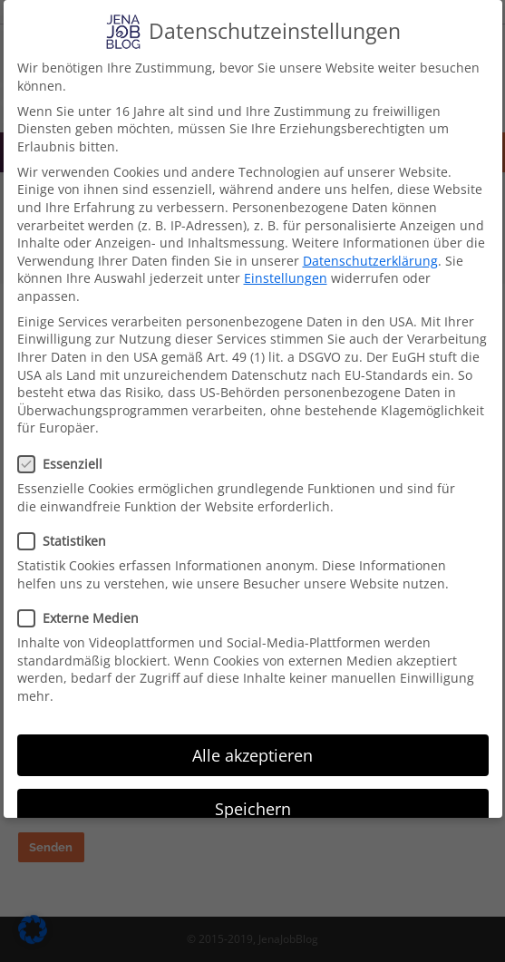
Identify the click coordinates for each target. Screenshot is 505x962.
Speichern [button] (253, 809)
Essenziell (65, 463)
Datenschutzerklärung (370, 260)
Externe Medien (84, 618)
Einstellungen (285, 278)
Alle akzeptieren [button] (252, 755)
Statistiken (67, 540)
